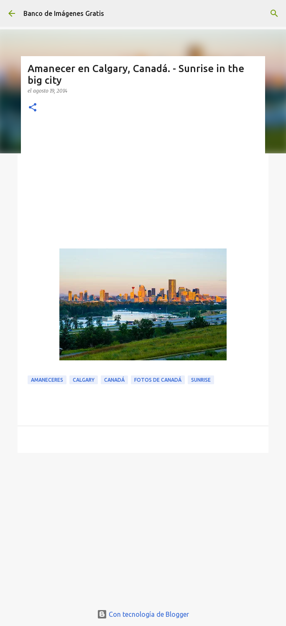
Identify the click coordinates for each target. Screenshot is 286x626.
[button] (33, 108)
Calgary (83, 380)
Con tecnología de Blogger (143, 614)
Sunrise (201, 380)
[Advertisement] (143, 185)
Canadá (114, 380)
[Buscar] (274, 13)
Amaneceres (47, 380)
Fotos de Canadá (157, 380)
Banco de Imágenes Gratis (63, 13)
